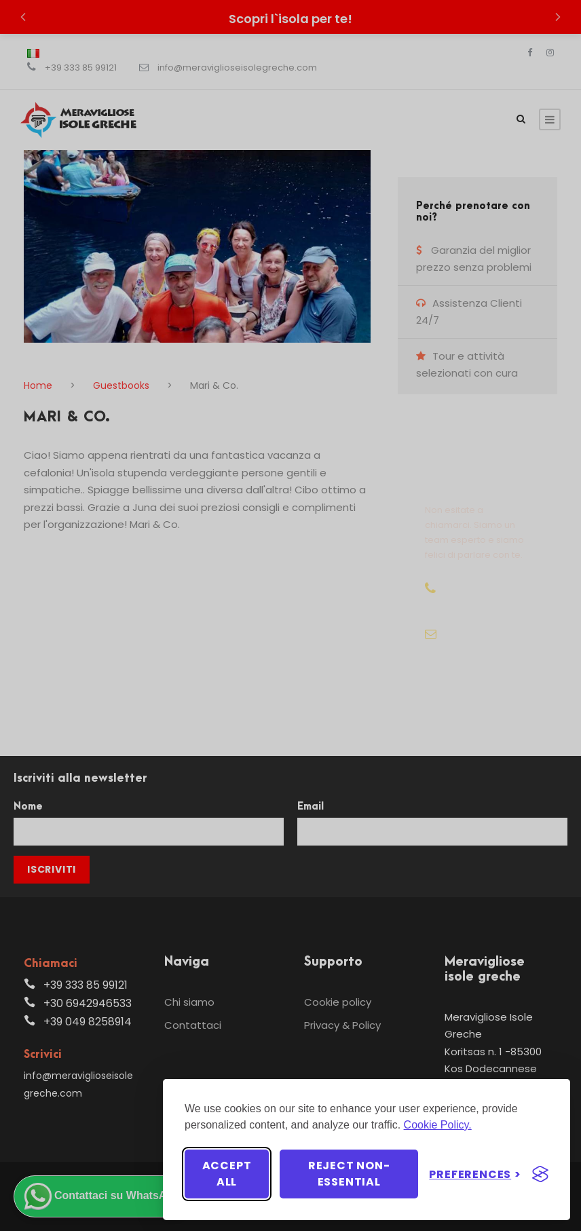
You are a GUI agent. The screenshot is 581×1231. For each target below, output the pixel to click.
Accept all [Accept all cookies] (227, 1174)
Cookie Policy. (438, 1125)
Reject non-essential (349, 1174)
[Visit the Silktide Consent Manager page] (540, 1174)
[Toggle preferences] (475, 1174)
